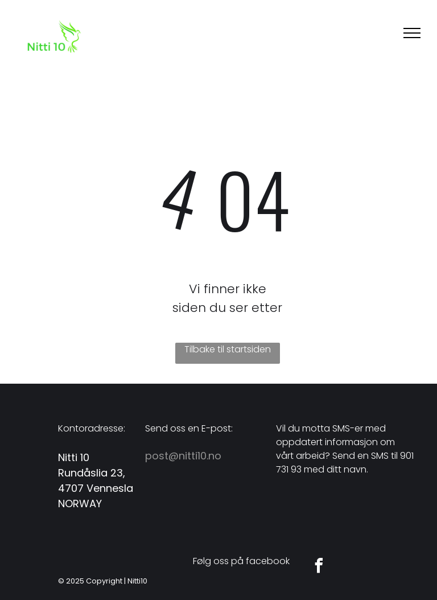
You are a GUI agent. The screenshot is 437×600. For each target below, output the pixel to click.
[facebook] (318, 567)
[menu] (412, 33)
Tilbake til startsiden (227, 349)
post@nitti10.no (183, 456)
